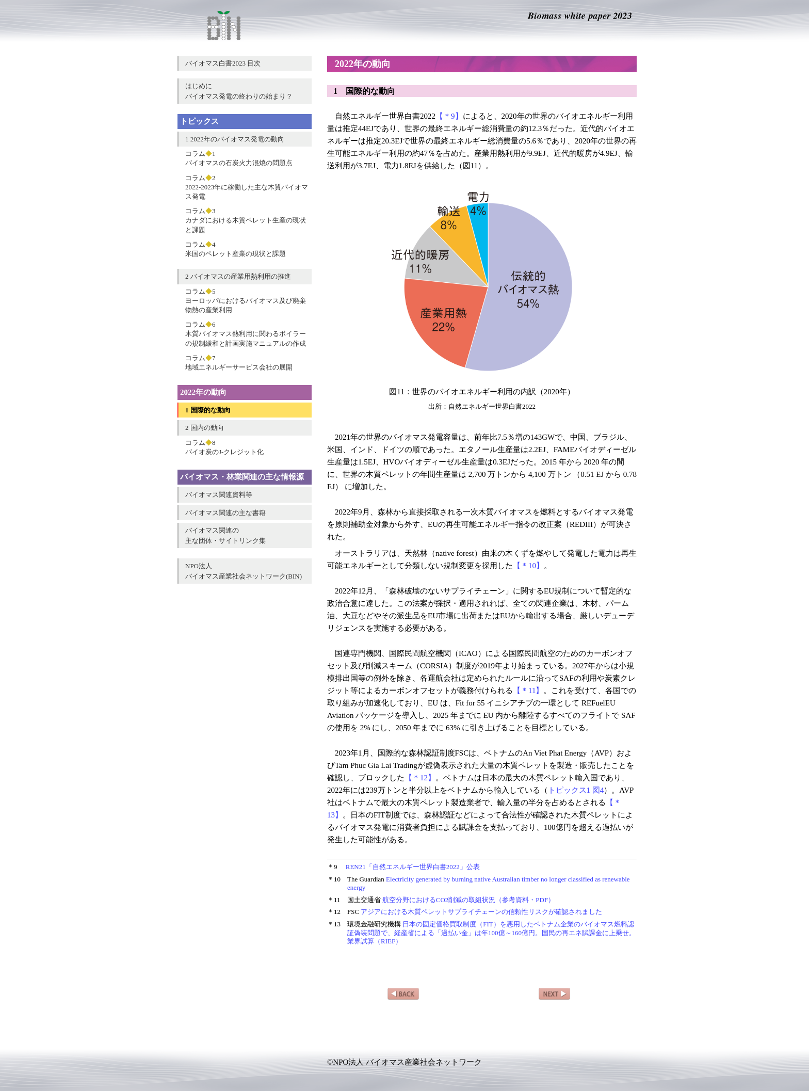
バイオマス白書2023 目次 (223, 63)
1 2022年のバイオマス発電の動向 (234, 139)
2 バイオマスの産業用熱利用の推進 (238, 276)
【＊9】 (449, 116)
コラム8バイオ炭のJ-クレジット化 (224, 447)
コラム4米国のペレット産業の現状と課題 (235, 249)
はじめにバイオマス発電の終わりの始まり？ (239, 91)
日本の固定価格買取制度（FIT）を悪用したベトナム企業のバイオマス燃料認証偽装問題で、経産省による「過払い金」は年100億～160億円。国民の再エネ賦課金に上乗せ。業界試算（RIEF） (491, 932)
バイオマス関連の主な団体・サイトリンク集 (225, 535)
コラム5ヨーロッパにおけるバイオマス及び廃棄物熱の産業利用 (245, 300)
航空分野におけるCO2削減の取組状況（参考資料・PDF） (468, 900)
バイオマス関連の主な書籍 (225, 513)
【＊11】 (528, 690)
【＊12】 (420, 778)
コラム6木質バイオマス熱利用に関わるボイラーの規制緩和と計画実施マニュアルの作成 (245, 333)
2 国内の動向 (204, 427)
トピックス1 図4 (576, 790)
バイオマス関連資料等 (218, 495)
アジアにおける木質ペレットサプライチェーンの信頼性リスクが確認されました (481, 912)
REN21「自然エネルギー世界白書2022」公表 (413, 867)
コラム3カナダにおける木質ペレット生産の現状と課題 (245, 220)
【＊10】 (528, 565)
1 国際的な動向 (208, 410)
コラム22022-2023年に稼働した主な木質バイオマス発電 (246, 187)
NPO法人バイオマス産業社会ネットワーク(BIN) (243, 571)
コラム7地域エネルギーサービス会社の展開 (239, 362)
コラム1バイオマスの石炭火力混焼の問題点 (239, 158)
